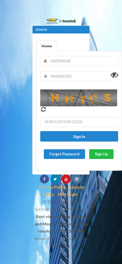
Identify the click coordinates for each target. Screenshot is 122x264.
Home (47, 46)
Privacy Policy (52, 187)
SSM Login (67, 194)
